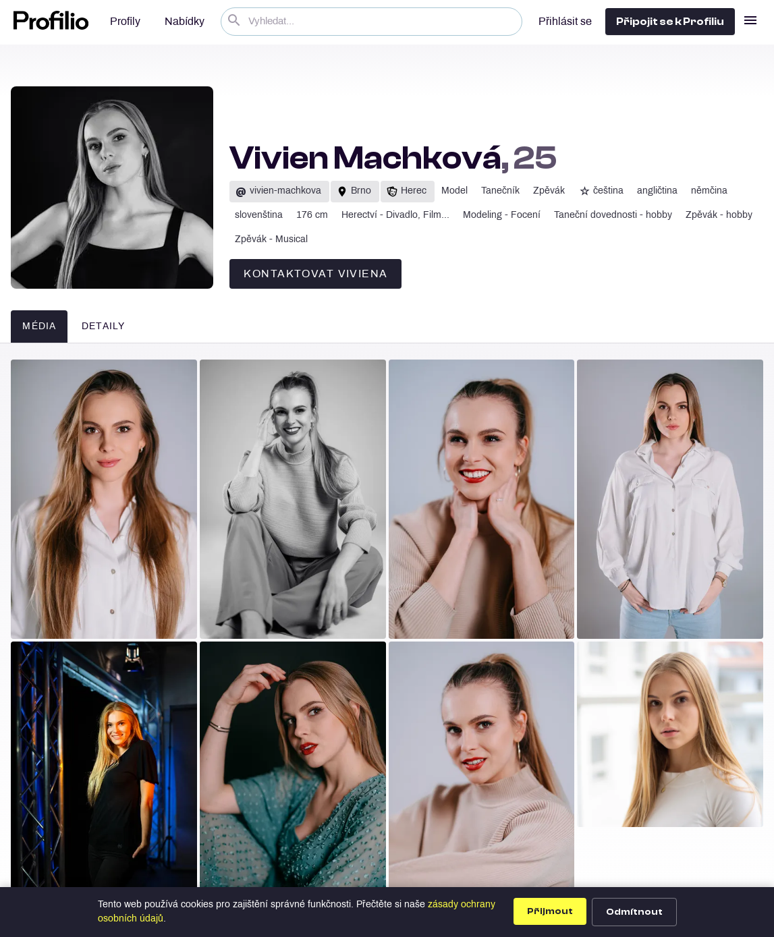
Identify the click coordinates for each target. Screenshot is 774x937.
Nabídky (184, 22)
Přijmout (550, 911)
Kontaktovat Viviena (315, 274)
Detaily (104, 326)
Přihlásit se (565, 22)
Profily (125, 22)
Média (39, 326)
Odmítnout (634, 912)
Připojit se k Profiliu (670, 22)
